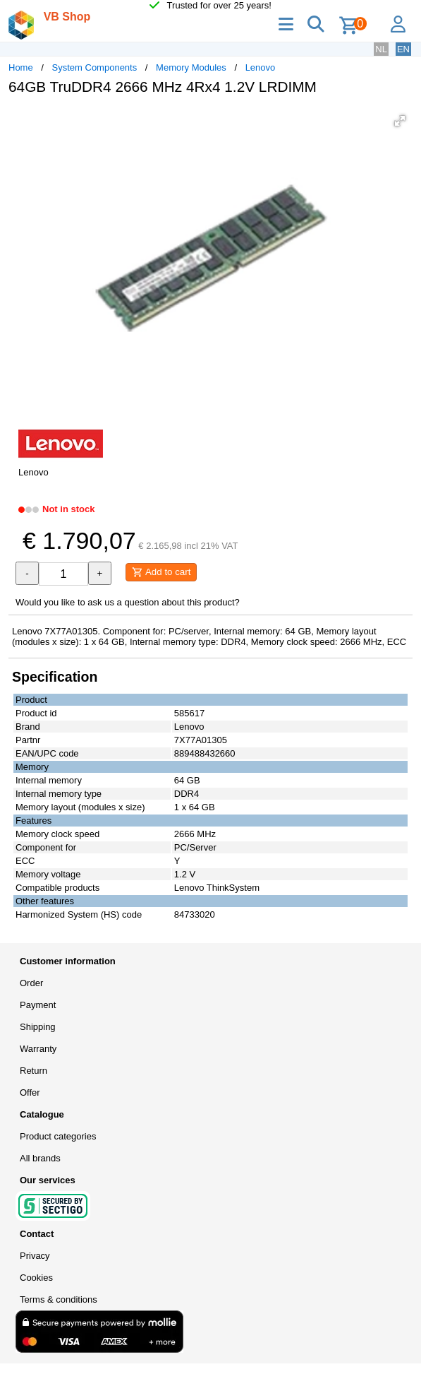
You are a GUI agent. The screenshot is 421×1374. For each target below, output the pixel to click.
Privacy (35, 1255)
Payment (38, 1005)
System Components (95, 67)
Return (33, 1070)
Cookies (36, 1277)
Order (31, 983)
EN (403, 49)
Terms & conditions (58, 1299)
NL (381, 49)
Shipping (38, 1026)
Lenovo (260, 67)
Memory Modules (191, 67)
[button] (400, 120)
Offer (30, 1092)
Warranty (38, 1048)
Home (20, 67)
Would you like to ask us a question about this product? (128, 602)
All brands (40, 1158)
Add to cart (161, 572)
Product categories (58, 1136)
